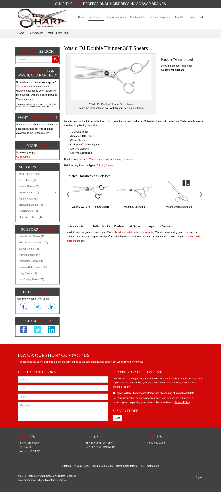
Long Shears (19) (28, 273)
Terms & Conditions (126, 465)
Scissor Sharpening (160, 17)
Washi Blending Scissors (119, 159)
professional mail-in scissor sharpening (133, 232)
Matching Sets (137, 17)
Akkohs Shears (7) (28, 198)
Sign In (199, 477)
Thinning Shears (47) (30, 254)
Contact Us (153, 465)
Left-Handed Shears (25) (32, 236)
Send (117, 417)
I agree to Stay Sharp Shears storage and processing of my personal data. (153, 393)
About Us (179, 17)
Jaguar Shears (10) (29, 192)
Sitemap (66, 465)
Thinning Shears (105, 165)
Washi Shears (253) (58, 33)
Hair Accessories (116, 17)
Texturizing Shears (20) (31, 261)
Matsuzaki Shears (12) (31, 204)
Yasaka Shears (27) (29, 186)
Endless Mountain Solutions (51, 480)
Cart (201, 17)
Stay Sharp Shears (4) (30, 217)
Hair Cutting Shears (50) (31, 279)
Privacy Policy (182, 402)
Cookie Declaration (102, 465)
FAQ (142, 465)
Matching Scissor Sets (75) (33, 242)
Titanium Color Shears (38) (33, 267)
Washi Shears (96, 159)
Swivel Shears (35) (29, 248)
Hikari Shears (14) (28, 211)
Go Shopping (23, 156)
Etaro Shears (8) (27, 180)
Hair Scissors (96, 17)
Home (81, 17)
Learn (191, 17)
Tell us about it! (24, 86)
